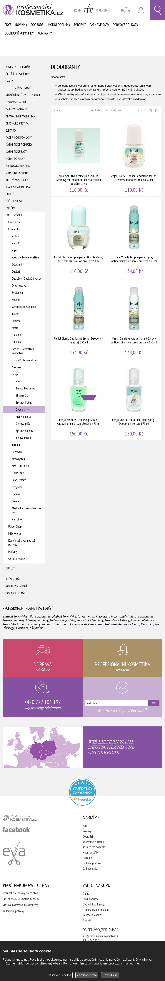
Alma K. (16, 243)
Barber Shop (15, 526)
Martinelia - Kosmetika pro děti (26, 510)
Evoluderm (18, 293)
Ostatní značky (16, 559)
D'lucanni (17, 264)
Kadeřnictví (14, 222)
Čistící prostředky (18, 74)
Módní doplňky (59, 24)
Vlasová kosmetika (18, 187)
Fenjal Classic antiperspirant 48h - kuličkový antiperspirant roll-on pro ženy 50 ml (78, 237)
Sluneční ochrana (17, 173)
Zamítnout (87, 975)
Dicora (15, 501)
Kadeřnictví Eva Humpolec (14, 853)
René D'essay (19, 480)
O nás (86, 894)
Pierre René (18, 473)
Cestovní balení (16, 102)
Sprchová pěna (24, 402)
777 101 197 (95, 940)
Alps (14, 250)
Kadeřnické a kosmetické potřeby (21, 542)
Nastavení (59, 975)
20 (150, 110)
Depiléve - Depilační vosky (26, 278)
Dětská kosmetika (17, 123)
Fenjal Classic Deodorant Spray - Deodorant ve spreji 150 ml (78, 318)
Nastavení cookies (92, 915)
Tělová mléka (23, 438)
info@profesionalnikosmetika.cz (100, 936)
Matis (15, 328)
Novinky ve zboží (16, 586)
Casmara (16, 367)
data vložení (109, 110)
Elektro (11, 130)
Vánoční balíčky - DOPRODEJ (23, 95)
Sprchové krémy (24, 431)
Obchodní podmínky (19, 33)
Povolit (110, 975)
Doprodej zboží (15, 593)
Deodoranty (22, 409)
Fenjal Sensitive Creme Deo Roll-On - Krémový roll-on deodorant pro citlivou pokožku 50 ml (78, 155)
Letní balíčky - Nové (18, 88)
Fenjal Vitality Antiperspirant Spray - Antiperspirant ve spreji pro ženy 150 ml (134, 237)
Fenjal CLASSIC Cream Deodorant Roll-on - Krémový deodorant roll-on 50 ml (134, 155)
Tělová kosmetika (17, 180)
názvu (99, 110)
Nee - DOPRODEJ (21, 466)
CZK (126, 10)
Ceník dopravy (90, 899)
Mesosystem (19, 459)
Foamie (16, 300)
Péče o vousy (14, 201)
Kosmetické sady (16, 152)
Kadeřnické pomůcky (18, 137)
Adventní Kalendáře (18, 67)
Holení (10, 194)
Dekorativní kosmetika (20, 116)
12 (153, 110)
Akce (8, 24)
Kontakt (87, 920)
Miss (18, 381)
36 (157, 110)
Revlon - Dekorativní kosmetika (23, 351)
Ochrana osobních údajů (96, 910)
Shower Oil (22, 395)
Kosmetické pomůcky (19, 145)
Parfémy (80, 24)
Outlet (10, 568)
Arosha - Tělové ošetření (25, 257)
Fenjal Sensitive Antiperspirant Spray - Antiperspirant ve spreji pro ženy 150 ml (134, 318)
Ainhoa (15, 236)
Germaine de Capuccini (24, 307)
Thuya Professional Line (25, 360)
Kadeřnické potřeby (93, 842)
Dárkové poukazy (125, 24)
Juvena (15, 314)
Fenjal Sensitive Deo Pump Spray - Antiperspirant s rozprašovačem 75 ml (78, 399)
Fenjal (15, 374)
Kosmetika (14, 229)
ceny (118, 110)
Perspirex (17, 519)
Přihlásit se (140, 10)
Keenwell (17, 452)
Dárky (9, 81)
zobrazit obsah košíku (92, 10)
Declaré (16, 271)
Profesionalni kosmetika (82, 792)
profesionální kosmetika (26, 818)
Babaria (16, 494)
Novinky (21, 24)
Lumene (16, 321)
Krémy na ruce (23, 417)
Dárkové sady (99, 24)
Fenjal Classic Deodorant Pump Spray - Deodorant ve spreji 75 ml (134, 399)
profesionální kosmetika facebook (16, 829)
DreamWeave (19, 286)
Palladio (16, 335)
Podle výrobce (15, 215)
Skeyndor (17, 487)
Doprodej (37, 24)
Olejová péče (23, 424)
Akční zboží (13, 579)
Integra (16, 445)
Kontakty (44, 33)
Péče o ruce (14, 533)
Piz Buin (16, 342)
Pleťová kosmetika (18, 166)
